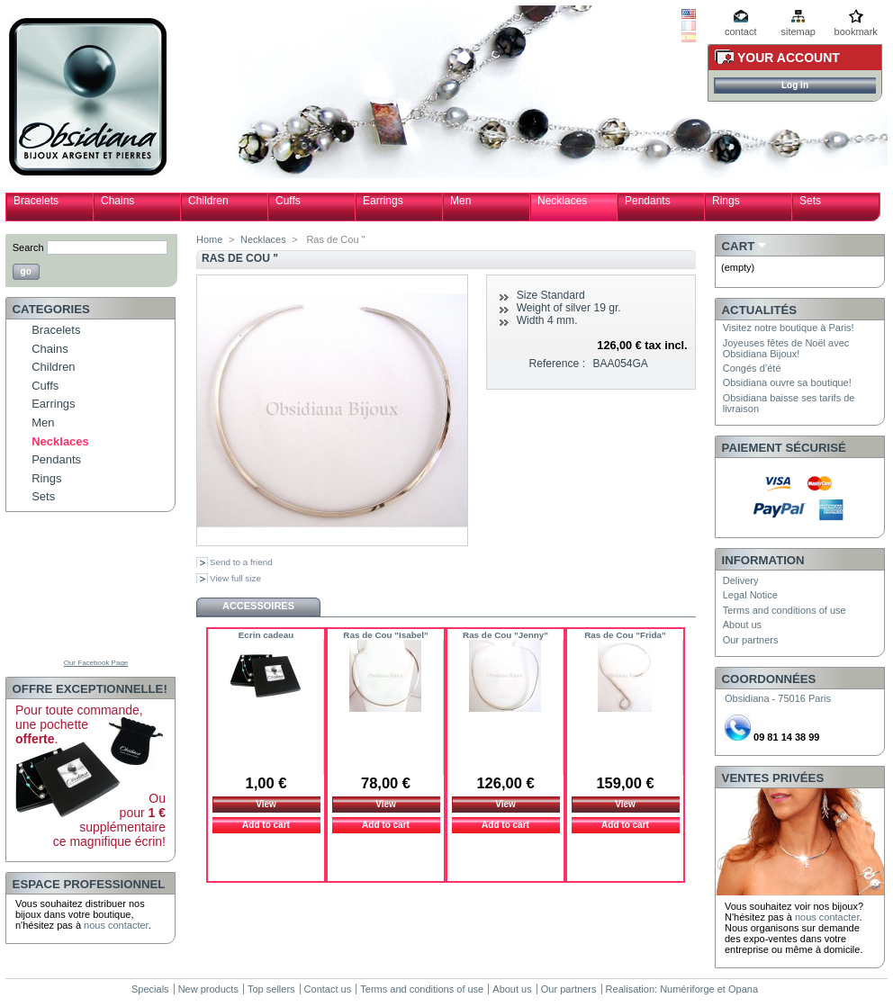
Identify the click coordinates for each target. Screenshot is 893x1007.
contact (740, 31)
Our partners (751, 639)
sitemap (798, 31)
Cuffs (288, 200)
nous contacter (116, 925)
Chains (117, 200)
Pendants (648, 200)
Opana (743, 989)
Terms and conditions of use (784, 610)
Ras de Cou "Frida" (625, 635)
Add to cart (266, 825)
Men (460, 200)
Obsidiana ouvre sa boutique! (787, 382)
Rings (726, 200)
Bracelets (36, 200)
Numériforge (687, 989)
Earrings (383, 200)
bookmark (856, 31)
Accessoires (258, 605)
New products (208, 989)
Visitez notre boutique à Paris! (788, 327)
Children (208, 200)
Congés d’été (752, 368)
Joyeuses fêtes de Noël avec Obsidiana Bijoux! (786, 348)
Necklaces (562, 200)
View (266, 804)
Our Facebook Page (96, 663)
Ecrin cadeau (266, 635)
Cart (738, 246)
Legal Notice (750, 594)
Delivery (741, 580)
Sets (810, 200)
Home (209, 239)
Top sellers (271, 989)
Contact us (328, 989)
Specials (150, 989)
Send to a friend (241, 562)
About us (742, 624)
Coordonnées (769, 679)
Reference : (557, 363)
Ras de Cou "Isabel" (385, 635)
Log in (794, 85)
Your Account (788, 57)
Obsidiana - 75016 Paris (778, 698)
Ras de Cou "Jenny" (505, 635)
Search (28, 247)
